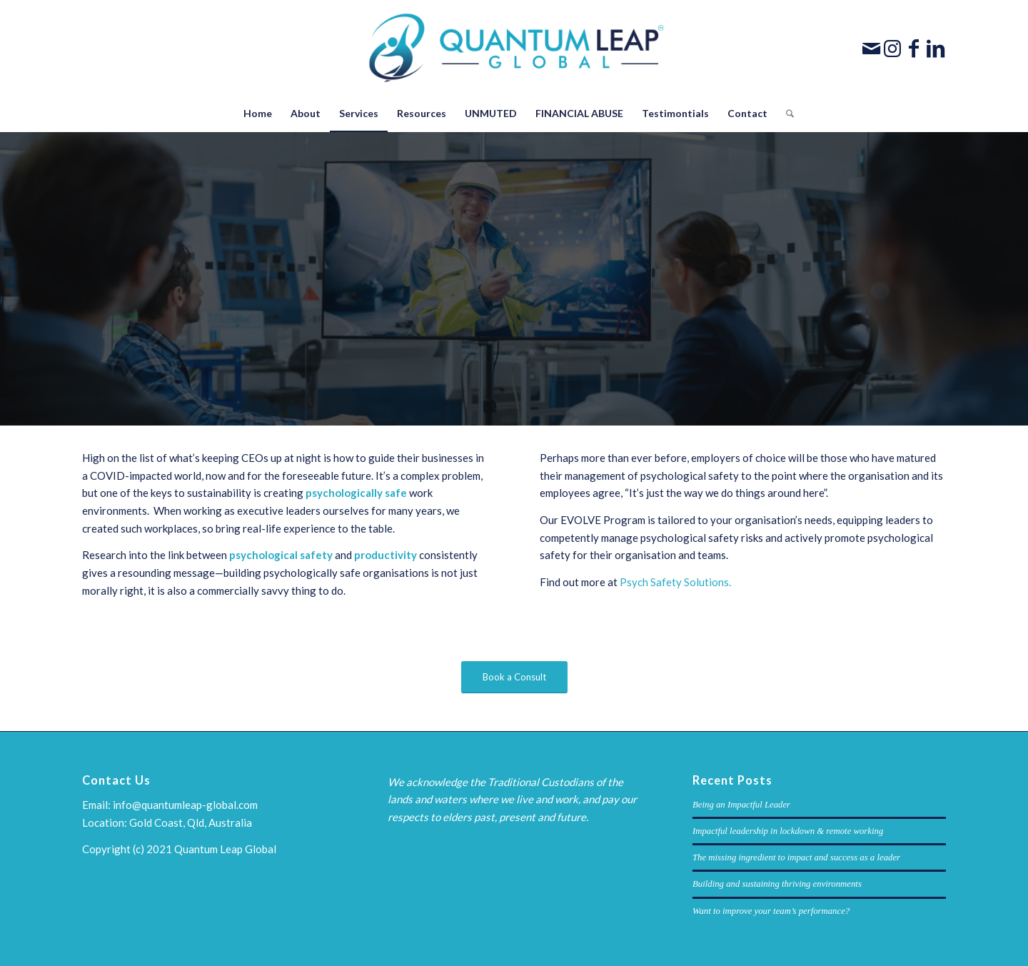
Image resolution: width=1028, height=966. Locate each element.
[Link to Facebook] (913, 48)
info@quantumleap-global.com (185, 804)
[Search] (785, 113)
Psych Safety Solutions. (675, 581)
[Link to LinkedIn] (935, 48)
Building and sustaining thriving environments (777, 884)
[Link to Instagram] (892, 48)
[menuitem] (257, 113)
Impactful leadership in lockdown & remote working (787, 831)
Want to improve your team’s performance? (771, 911)
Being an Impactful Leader (741, 805)
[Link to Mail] (871, 48)
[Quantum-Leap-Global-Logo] (514, 48)
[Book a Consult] (514, 677)
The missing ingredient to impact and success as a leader (796, 857)
